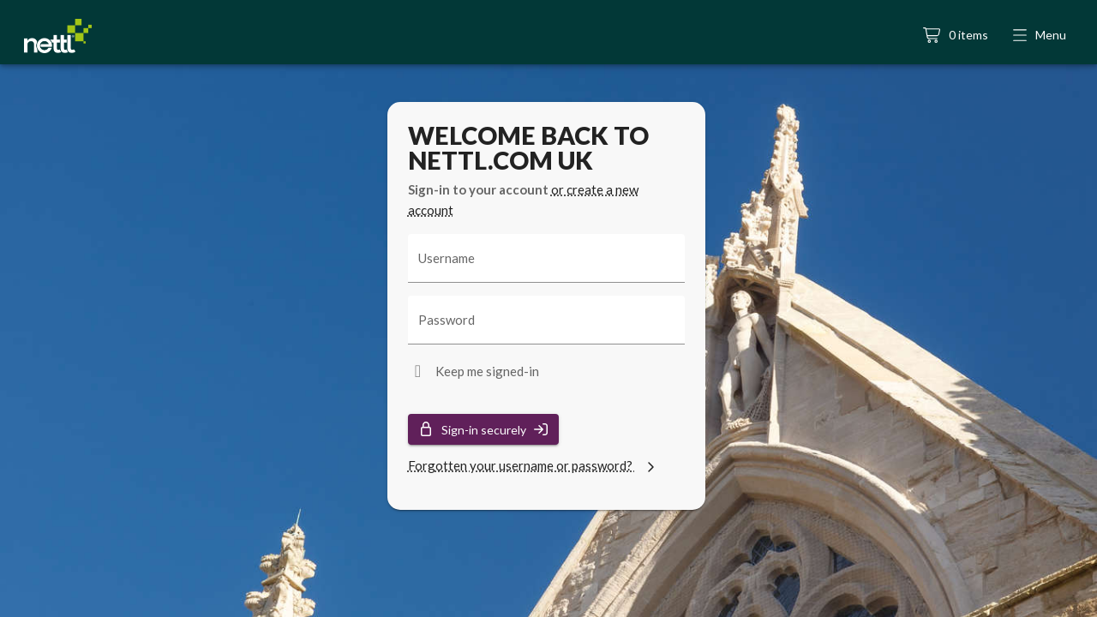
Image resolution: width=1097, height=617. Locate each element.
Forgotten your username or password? (533, 465)
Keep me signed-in (487, 371)
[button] (1041, 36)
